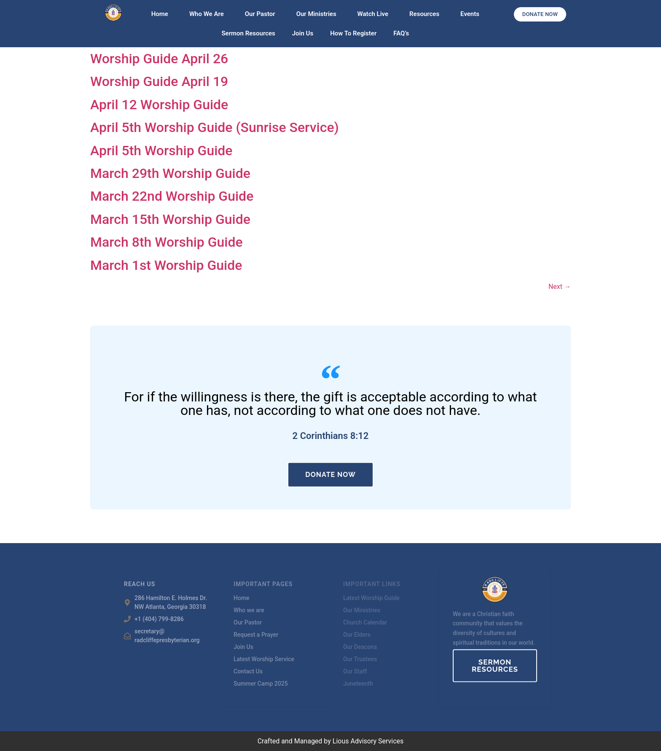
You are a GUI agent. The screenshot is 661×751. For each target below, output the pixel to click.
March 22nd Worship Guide (171, 196)
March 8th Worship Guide (166, 242)
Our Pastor (262, 14)
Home (161, 14)
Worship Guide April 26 (159, 59)
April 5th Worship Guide (161, 151)
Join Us (302, 33)
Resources (426, 14)
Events (469, 14)
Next (559, 287)
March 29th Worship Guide (170, 173)
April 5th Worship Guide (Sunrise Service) (214, 127)
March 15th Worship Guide (170, 219)
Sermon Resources (248, 33)
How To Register (353, 33)
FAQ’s (401, 33)
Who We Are (208, 14)
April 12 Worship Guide (159, 105)
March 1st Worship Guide (166, 265)
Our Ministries (318, 14)
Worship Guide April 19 (159, 81)
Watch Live (374, 14)
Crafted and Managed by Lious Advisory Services (331, 741)
